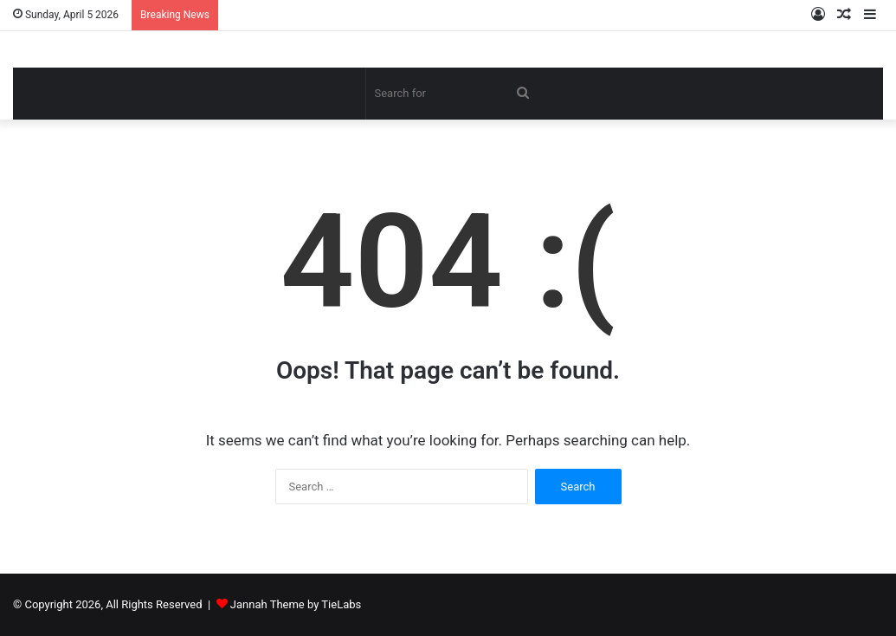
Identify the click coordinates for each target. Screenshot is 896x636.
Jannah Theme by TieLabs (295, 604)
